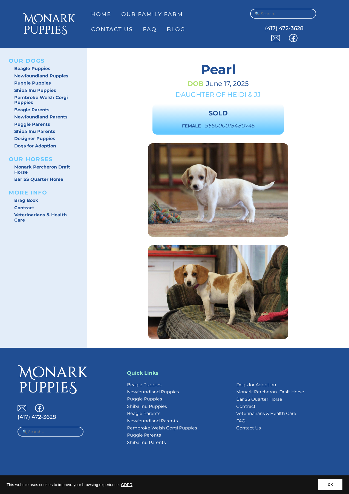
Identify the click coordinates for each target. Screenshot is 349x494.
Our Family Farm (152, 14)
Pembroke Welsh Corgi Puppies (41, 100)
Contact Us (112, 29)
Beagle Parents (32, 109)
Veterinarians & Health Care (40, 217)
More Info (28, 192)
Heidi (236, 94)
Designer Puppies (34, 138)
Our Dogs (27, 60)
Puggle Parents (32, 124)
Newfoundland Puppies (41, 76)
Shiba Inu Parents (34, 131)
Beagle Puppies (32, 68)
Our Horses (31, 159)
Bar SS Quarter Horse (38, 179)
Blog (176, 29)
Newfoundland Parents (41, 117)
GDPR (126, 485)
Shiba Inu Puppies (35, 90)
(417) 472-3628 (284, 28)
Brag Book (26, 200)
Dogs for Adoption (35, 146)
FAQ (150, 29)
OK (330, 485)
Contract (24, 207)
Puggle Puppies (32, 83)
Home (101, 14)
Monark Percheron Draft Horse (42, 169)
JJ (257, 94)
